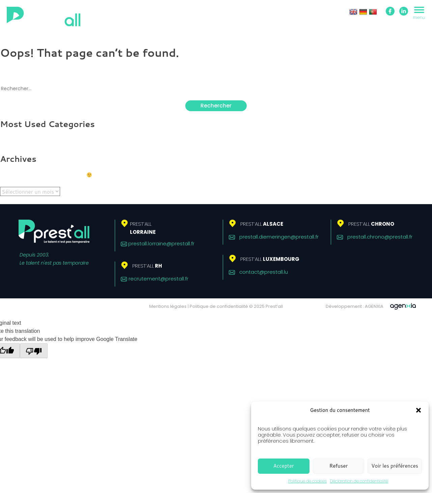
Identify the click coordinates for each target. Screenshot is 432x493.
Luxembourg (269, 259)
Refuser (338, 465)
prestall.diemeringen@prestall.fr (279, 236)
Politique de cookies (307, 481)
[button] (418, 410)
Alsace (261, 223)
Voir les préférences (394, 465)
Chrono (371, 223)
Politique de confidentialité (219, 306)
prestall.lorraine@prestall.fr (161, 243)
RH (147, 265)
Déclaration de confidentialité (359, 481)
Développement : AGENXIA (354, 306)
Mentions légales (168, 306)
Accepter (283, 465)
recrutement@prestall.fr (158, 278)
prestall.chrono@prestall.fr (379, 236)
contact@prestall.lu (263, 271)
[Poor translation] (34, 350)
